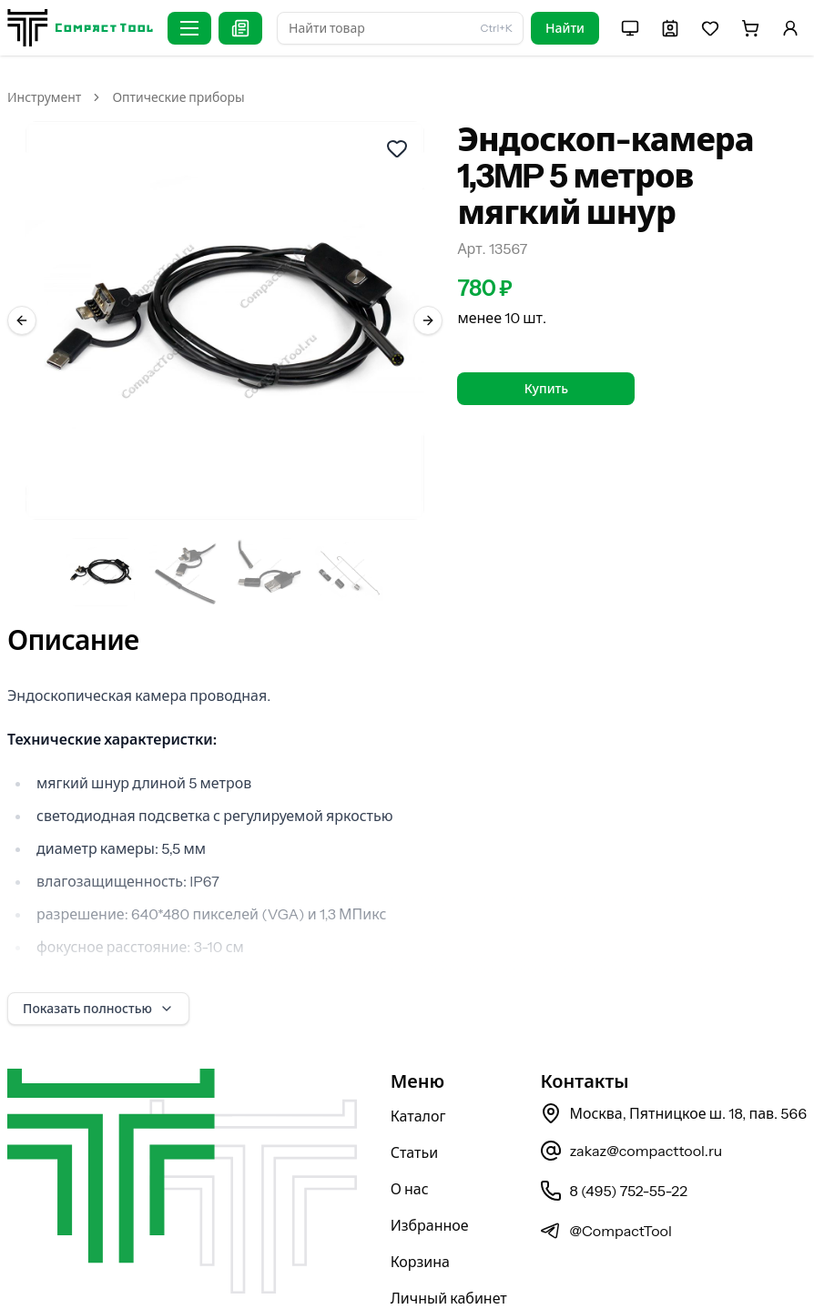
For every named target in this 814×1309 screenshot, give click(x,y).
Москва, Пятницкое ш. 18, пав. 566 (673, 1066)
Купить (546, 389)
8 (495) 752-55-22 (613, 1143)
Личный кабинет (449, 1251)
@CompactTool (605, 1183)
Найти (565, 28)
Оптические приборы (178, 97)
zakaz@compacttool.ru (631, 1103)
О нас (410, 1141)
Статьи (415, 1105)
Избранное (430, 1178)
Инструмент (44, 97)
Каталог (418, 1069)
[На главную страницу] (80, 27)
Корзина (420, 1214)
